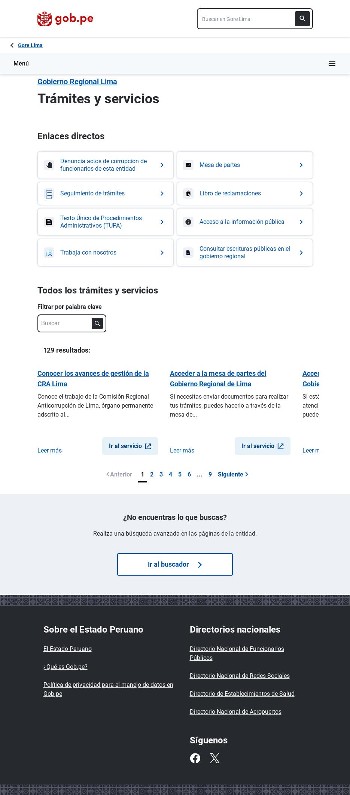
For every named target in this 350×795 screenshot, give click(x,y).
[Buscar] (302, 18)
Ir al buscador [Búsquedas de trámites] (175, 564)
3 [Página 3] (161, 474)
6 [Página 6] (189, 474)
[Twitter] (214, 758)
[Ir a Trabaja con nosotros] (105, 252)
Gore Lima (30, 45)
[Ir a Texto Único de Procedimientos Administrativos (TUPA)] (105, 222)
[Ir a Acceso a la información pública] (245, 222)
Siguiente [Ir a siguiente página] (233, 474)
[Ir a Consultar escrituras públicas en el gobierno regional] (245, 252)
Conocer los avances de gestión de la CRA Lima (93, 378)
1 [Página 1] (142, 474)
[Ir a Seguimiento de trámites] (105, 193)
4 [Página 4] (170, 474)
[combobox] (255, 18)
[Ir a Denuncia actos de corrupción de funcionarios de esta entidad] (105, 165)
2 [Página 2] (151, 474)
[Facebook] (195, 758)
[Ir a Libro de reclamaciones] (245, 193)
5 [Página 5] (180, 474)
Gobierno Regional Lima (77, 81)
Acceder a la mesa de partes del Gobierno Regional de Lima (218, 378)
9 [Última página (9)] (210, 474)
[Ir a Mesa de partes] (245, 165)
